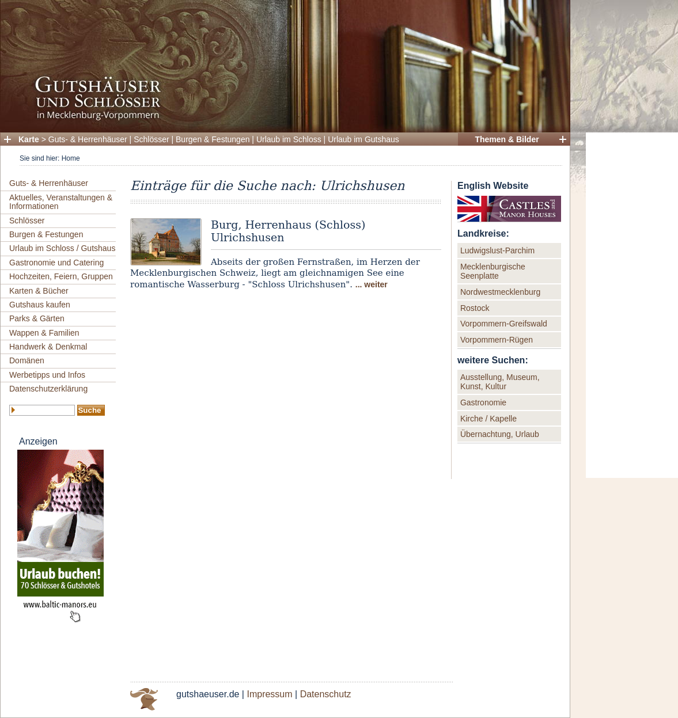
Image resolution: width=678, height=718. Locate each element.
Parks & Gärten (37, 318)
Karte (28, 139)
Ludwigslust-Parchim (497, 250)
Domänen (26, 360)
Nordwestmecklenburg (500, 292)
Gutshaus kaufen (39, 304)
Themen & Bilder (507, 139)
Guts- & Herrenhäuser (87, 139)
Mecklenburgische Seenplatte (492, 271)
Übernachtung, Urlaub (499, 434)
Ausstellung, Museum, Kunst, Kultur (500, 382)
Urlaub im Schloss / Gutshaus (62, 248)
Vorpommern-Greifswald (503, 323)
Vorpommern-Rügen (496, 339)
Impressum (269, 694)
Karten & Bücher (39, 290)
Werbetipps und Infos (47, 374)
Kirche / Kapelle (488, 418)
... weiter (371, 284)
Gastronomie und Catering (56, 262)
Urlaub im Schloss (288, 139)
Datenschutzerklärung (48, 388)
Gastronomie (483, 402)
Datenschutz (325, 694)
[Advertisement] (632, 305)
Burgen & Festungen (212, 139)
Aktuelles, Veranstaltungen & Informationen (60, 202)
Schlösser (151, 139)
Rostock (475, 308)
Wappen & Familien (44, 332)
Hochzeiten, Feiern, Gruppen (61, 276)
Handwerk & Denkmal (48, 346)
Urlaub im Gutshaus (363, 139)
